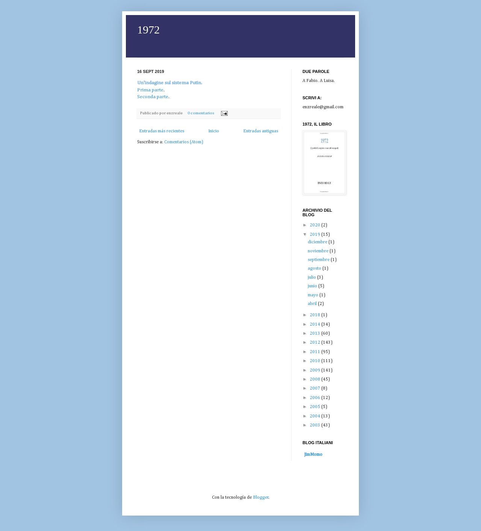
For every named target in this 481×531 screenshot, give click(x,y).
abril (313, 304)
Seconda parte (152, 96)
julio (312, 277)
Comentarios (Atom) (183, 142)
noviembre (319, 251)
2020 (315, 225)
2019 (315, 234)
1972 (148, 29)
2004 (315, 416)
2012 (315, 342)
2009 (315, 370)
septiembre (319, 260)
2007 (315, 388)
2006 (315, 398)
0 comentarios (201, 113)
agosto (315, 268)
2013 (315, 333)
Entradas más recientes (161, 131)
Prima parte (150, 90)
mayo (313, 295)
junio (313, 286)
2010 (315, 361)
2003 (315, 425)
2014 (315, 324)
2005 (315, 407)
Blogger (261, 497)
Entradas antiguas (260, 131)
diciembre (318, 242)
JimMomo (313, 454)
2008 (315, 379)
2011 (315, 352)
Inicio (213, 131)
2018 (315, 315)
